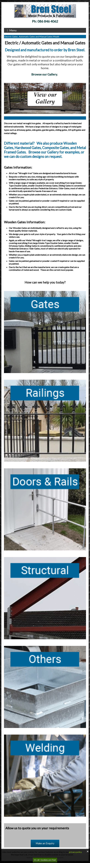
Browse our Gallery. (44, 74)
